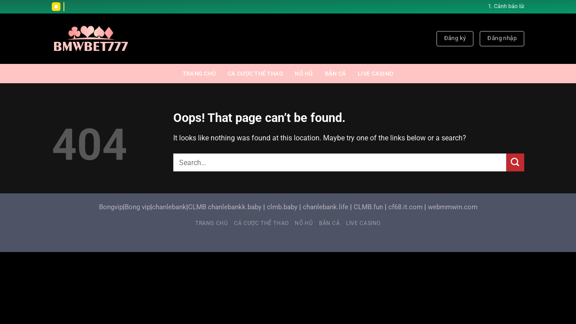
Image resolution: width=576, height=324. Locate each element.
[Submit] (515, 162)
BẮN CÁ (335, 73)
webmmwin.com (452, 207)
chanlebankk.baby (234, 207)
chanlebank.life (325, 207)
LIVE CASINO (375, 73)
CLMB (197, 207)
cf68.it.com (405, 207)
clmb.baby (282, 207)
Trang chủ (199, 73)
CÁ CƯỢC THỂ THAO (255, 73)
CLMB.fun (368, 207)
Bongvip (111, 207)
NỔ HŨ (304, 73)
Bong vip (137, 207)
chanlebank (169, 207)
